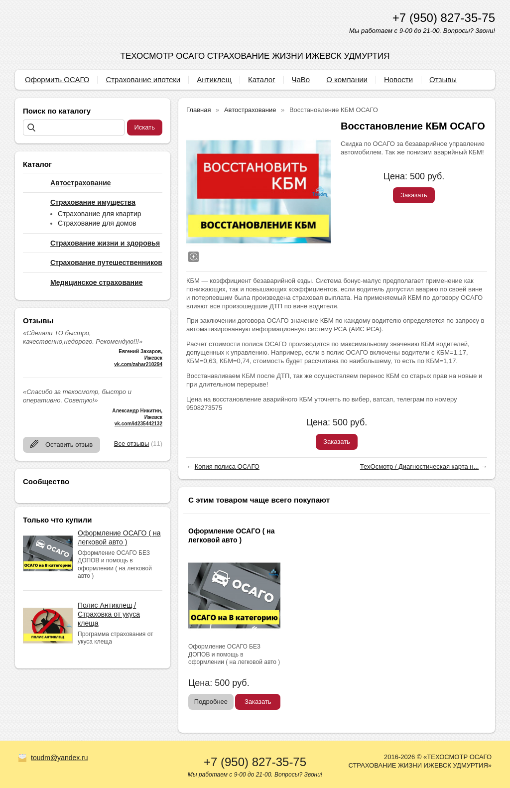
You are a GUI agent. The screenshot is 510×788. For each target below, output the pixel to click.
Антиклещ (214, 79)
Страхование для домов (97, 223)
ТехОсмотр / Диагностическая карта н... (419, 466)
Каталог (261, 79)
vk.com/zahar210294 (138, 364)
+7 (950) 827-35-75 (443, 17)
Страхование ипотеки (143, 79)
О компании (347, 79)
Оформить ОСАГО (57, 79)
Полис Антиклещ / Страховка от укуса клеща (109, 614)
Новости (398, 79)
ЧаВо (301, 79)
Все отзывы (131, 443)
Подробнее (211, 701)
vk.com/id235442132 (138, 423)
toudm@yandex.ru (59, 758)
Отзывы (443, 79)
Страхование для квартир (99, 214)
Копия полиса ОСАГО (227, 466)
